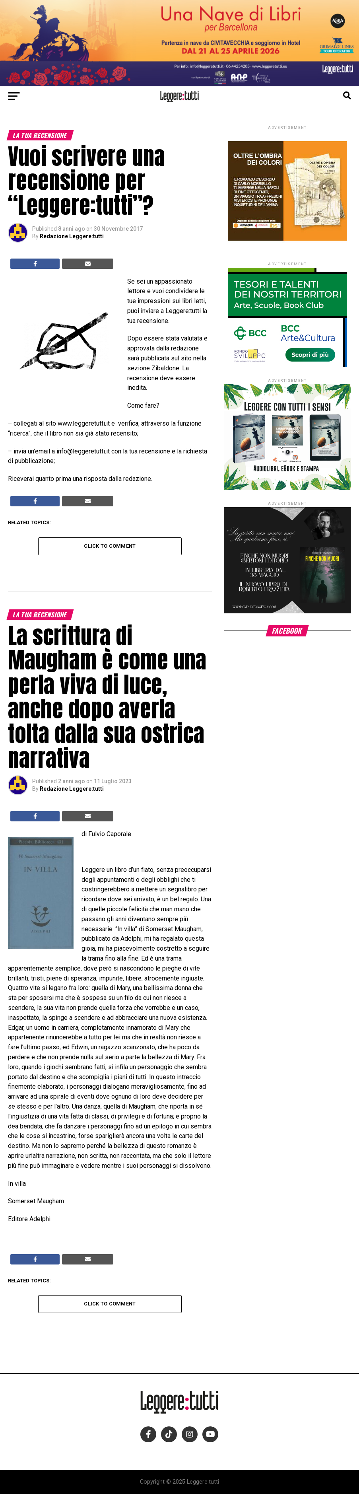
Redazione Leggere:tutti (72, 236)
